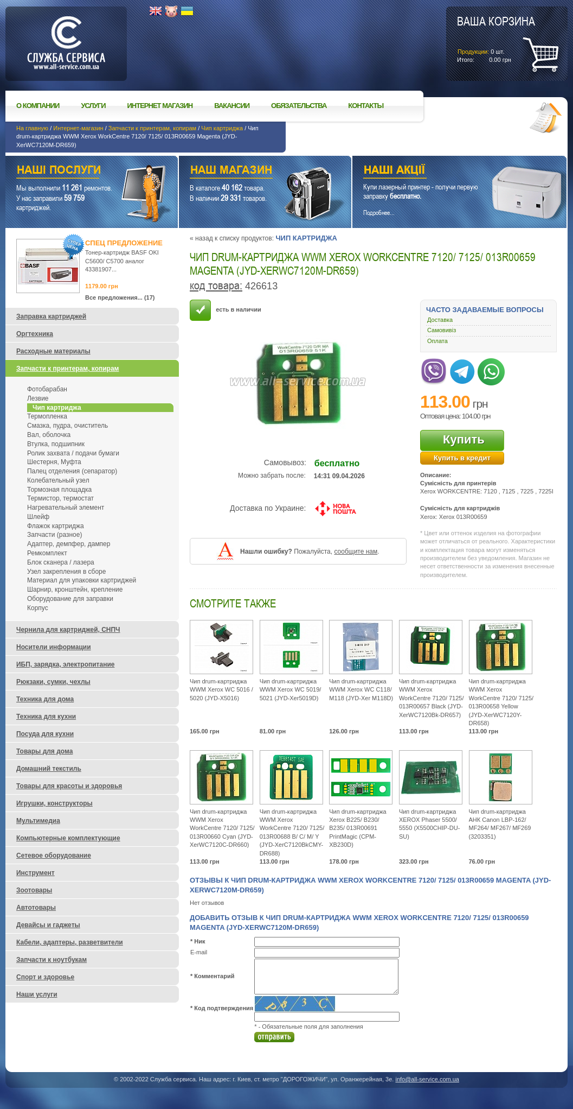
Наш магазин (246, 171)
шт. (496, 38)
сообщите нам (355, 551)
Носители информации (53, 647)
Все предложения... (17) (120, 297)
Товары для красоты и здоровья (69, 786)
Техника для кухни (46, 716)
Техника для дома (45, 699)
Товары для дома (44, 751)
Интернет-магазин (78, 128)
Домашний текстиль (48, 768)
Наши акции (444, 171)
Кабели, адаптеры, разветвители (69, 942)
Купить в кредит (462, 458)
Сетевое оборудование (53, 855)
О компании (37, 106)
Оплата (437, 341)
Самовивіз (441, 330)
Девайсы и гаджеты (48, 925)
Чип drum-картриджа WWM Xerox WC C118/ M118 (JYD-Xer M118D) (361, 689)
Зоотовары (34, 890)
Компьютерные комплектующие (68, 838)
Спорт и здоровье (45, 977)
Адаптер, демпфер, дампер (68, 544)
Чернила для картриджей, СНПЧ (68, 629)
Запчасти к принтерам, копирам (152, 128)
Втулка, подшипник (56, 444)
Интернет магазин (160, 106)
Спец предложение (124, 243)
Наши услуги (78, 171)
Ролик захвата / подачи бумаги (73, 453)
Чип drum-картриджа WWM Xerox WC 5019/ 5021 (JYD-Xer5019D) (290, 689)
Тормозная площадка (59, 489)
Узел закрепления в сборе (66, 571)
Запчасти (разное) (54, 534)
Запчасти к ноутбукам (51, 960)
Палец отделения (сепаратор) (72, 471)
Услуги (93, 106)
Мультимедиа (38, 821)
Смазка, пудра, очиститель (67, 425)
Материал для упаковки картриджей (81, 580)
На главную (32, 128)
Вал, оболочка (48, 435)
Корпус (37, 608)
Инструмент (35, 873)
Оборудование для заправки (70, 599)
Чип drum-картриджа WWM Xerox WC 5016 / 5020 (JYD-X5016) (221, 689)
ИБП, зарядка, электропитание (65, 664)
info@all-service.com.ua (427, 1079)
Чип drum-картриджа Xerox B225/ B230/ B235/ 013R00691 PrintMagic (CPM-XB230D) (357, 828)
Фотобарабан (47, 389)
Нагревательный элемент (65, 507)
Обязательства (298, 106)
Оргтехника (34, 334)
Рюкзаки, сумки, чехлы (53, 682)
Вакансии (231, 106)
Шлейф (38, 517)
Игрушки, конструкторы (54, 803)
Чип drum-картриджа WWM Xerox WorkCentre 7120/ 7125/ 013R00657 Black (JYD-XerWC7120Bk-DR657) (431, 698)
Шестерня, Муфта (54, 462)
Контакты (365, 106)
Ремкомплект (47, 553)
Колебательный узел (58, 480)
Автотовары (36, 907)
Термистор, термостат (60, 498)
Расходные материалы (53, 351)
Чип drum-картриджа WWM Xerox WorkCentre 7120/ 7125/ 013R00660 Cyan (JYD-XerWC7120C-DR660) (222, 828)
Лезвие (38, 398)
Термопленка (47, 416)
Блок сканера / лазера (60, 562)
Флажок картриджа (55, 526)
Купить (464, 439)
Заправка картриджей (51, 316)
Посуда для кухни (45, 734)
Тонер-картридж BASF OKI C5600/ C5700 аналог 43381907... (122, 261)
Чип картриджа (222, 128)
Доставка (440, 319)
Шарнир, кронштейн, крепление (75, 589)
